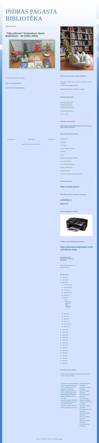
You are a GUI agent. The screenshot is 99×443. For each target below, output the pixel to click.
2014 (64, 353)
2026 (64, 277)
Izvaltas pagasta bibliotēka (68, 402)
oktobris (66, 290)
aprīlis (66, 319)
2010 (64, 363)
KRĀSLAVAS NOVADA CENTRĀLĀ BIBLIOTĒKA (75, 374)
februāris (66, 324)
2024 (64, 282)
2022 (64, 332)
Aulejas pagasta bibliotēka (68, 391)
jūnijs (65, 313)
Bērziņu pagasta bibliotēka (68, 394)
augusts (66, 295)
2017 (64, 345)
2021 (64, 335)
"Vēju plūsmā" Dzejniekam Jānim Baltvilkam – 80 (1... (67, 304)
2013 (64, 355)
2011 (64, 360)
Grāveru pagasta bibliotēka (68, 392)
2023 (64, 330)
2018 (64, 342)
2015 (64, 350)
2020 (64, 337)
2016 (64, 348)
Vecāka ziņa (51, 139)
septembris (67, 292)
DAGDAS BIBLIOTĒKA (67, 376)
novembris (67, 287)
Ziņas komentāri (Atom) (33, 144)
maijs (65, 316)
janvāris (66, 326)
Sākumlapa (31, 139)
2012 (64, 358)
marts (65, 321)
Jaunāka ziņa (11, 139)
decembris (67, 285)
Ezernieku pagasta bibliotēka (69, 400)
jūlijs (65, 297)
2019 (64, 340)
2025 (64, 280)
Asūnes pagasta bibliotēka (68, 387)
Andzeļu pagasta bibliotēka (68, 385)
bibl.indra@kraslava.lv (71, 85)
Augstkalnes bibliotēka (67, 389)
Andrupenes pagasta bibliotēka (70, 383)
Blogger (60, 439)
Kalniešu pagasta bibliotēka (69, 407)
